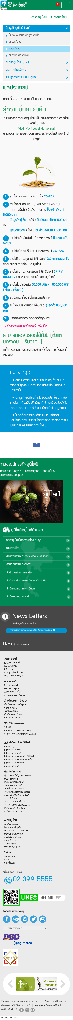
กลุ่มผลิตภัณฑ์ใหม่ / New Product (17, 775)
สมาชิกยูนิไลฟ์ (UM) (37, 62)
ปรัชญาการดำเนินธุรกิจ (13, 823)
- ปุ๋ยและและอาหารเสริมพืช (14, 788)
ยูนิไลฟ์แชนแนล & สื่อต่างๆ (15, 702)
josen (16, 1018)
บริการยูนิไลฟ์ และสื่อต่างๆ (13, 665)
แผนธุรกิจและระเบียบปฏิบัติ (14, 669)
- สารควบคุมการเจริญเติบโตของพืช (17, 796)
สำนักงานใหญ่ (47, 548)
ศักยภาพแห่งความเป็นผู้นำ (13, 831)
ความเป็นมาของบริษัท (12, 818)
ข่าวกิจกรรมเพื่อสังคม (12, 725)
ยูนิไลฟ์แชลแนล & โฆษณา (14, 720)
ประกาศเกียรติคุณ (37, 70)
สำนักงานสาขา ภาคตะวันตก (51, 589)
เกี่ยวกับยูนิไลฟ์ (10, 813)
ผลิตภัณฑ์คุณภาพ (12, 770)
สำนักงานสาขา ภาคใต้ (48, 597)
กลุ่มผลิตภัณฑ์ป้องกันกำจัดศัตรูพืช (17, 800)
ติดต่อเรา (7, 857)
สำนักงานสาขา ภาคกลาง (51, 565)
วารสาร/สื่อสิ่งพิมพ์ (11, 716)
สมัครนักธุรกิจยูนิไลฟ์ (18, 55)
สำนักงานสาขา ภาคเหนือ (50, 573)
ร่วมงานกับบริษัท (10, 862)
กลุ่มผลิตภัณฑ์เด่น (11, 779)
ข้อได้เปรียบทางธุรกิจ (11, 686)
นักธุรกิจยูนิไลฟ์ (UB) (37, 28)
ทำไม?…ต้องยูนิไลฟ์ (11, 681)
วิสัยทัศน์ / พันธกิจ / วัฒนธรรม (16, 827)
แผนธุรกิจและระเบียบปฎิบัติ (37, 77)
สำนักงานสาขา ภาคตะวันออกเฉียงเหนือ (17, 755)
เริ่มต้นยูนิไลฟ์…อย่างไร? (13, 690)
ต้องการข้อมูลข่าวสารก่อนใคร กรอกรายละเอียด (12, 630)
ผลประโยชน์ (13, 49)
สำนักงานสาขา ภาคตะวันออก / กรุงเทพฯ (18, 751)
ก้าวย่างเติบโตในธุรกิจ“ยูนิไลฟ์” (15, 695)
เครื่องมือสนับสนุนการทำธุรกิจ (15, 707)
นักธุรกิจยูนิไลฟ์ (38, 17)
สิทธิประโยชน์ (59, 17)
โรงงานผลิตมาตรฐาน (12, 840)
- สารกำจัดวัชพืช (10, 806)
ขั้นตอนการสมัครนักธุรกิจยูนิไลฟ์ (23, 35)
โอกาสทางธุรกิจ (11, 677)
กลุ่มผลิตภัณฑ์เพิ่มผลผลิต (14, 784)
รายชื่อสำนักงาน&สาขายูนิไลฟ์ (17, 733)
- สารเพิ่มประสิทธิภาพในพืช (14, 792)
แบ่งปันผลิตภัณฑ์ (9, 1010)
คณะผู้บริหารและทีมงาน (12, 836)
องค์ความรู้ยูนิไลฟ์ (10, 712)
